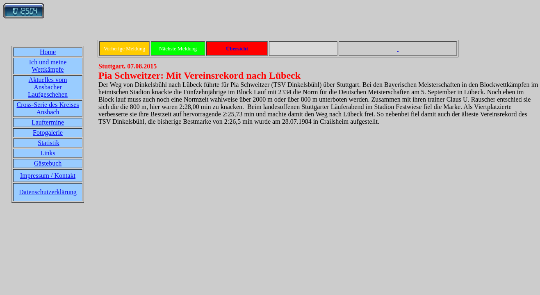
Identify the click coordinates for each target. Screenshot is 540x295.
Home (48, 51)
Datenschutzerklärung (47, 191)
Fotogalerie (48, 132)
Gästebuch (48, 163)
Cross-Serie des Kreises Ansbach (48, 108)
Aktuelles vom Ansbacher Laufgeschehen (48, 87)
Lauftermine (48, 122)
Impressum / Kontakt (47, 175)
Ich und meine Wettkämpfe (48, 66)
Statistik (48, 142)
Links (47, 153)
